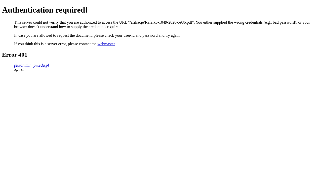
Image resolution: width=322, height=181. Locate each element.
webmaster (106, 44)
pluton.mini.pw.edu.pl (31, 65)
